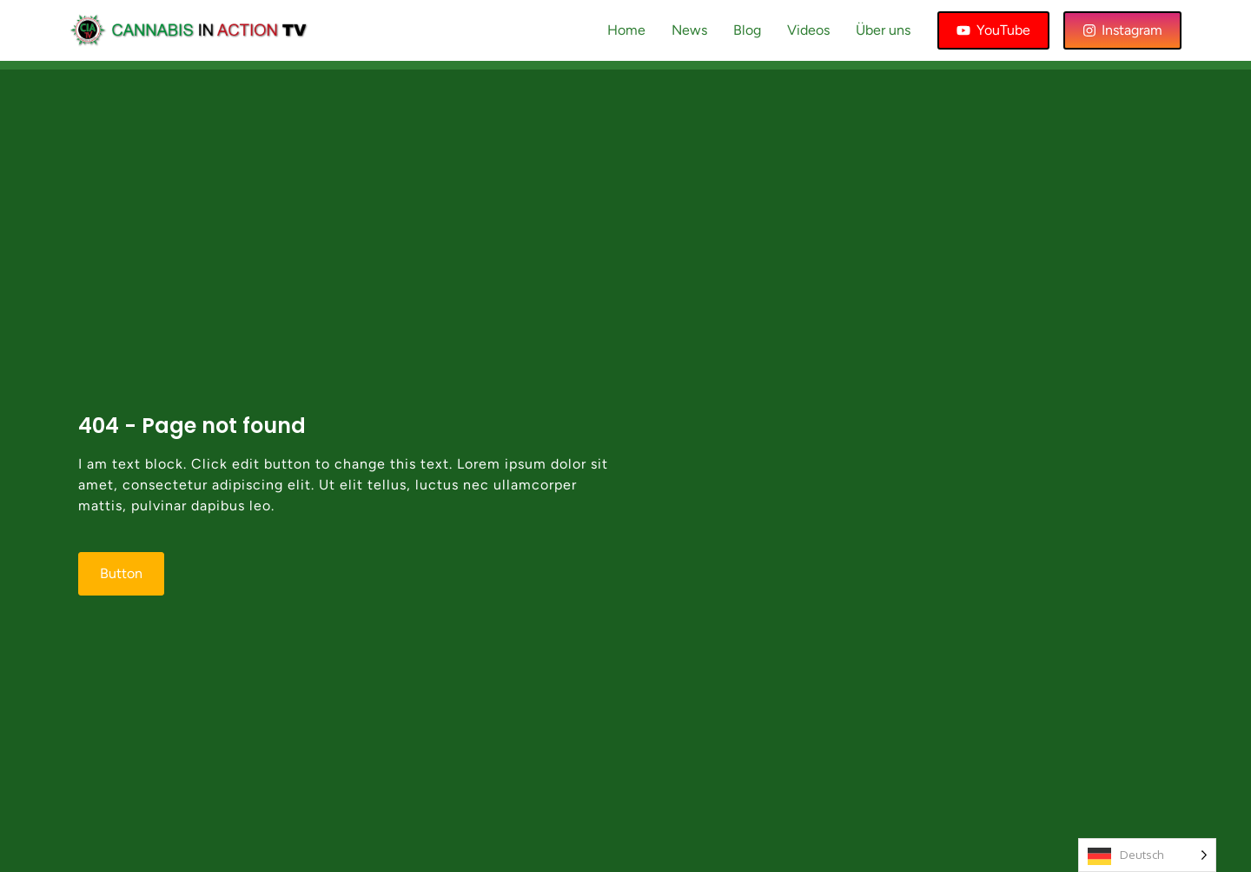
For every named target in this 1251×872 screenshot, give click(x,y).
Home (626, 30)
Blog (747, 30)
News (689, 30)
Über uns (883, 30)
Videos (808, 30)
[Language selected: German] (1147, 855)
